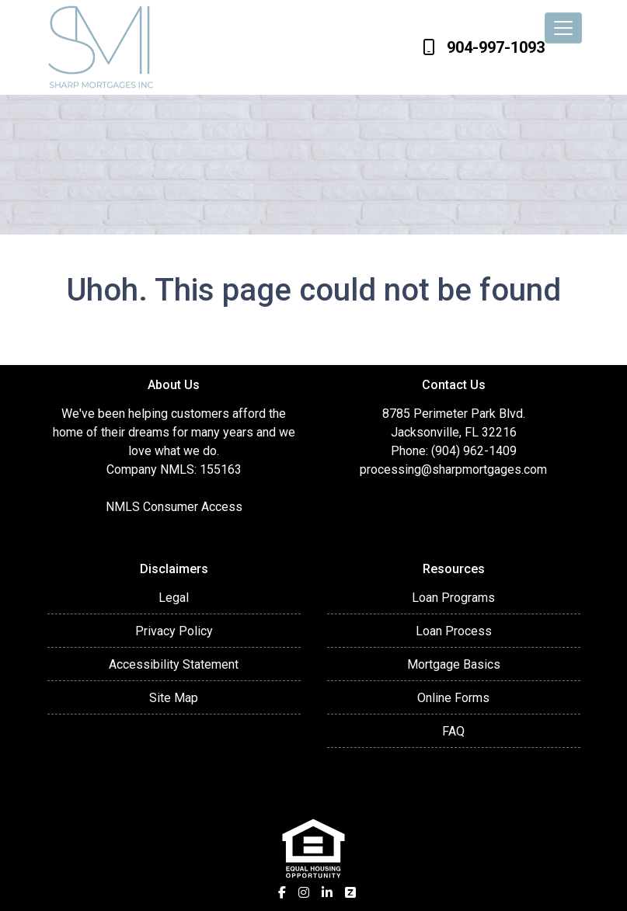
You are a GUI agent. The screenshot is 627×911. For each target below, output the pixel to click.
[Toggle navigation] (563, 27)
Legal (173, 597)
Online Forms (453, 697)
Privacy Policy (174, 631)
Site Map (173, 697)
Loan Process (454, 631)
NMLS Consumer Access (174, 506)
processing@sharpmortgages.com (453, 469)
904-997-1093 (484, 47)
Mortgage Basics (453, 664)
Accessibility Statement (174, 664)
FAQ (453, 731)
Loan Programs (453, 597)
